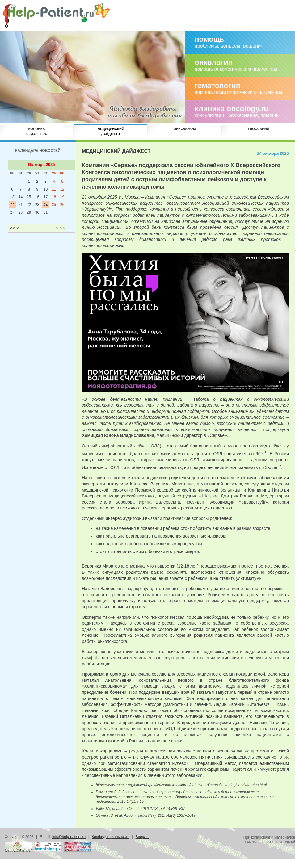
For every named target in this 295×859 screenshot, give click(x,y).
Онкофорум (185, 131)
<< (12, 228)
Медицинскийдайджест (110, 131)
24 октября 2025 (273, 153)
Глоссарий (258, 131)
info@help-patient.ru (69, 837)
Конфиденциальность (110, 837)
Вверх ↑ (142, 837)
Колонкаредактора (36, 131)
